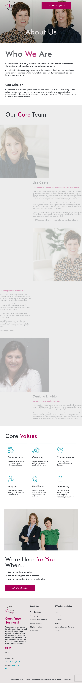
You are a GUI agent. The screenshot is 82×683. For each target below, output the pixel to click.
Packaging (34, 616)
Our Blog (58, 619)
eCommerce (34, 631)
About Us (58, 616)
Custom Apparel (36, 623)
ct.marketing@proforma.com (16, 662)
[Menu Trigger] (75, 6)
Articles (57, 623)
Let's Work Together (56, 5)
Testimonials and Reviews (64, 627)
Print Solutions (35, 612)
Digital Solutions (36, 627)
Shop (56, 612)
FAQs (57, 631)
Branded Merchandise (38, 619)
